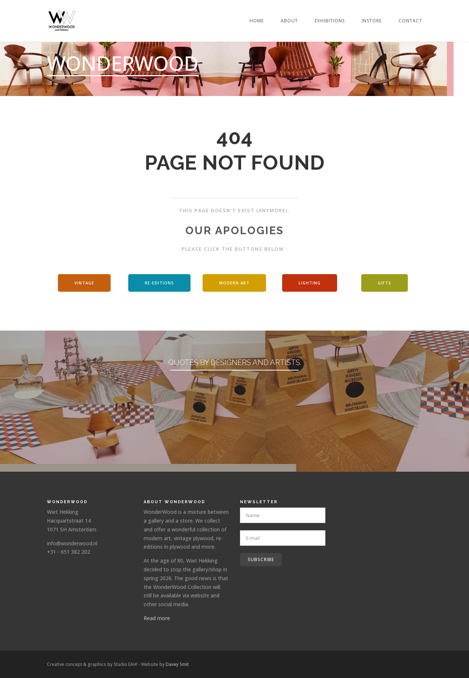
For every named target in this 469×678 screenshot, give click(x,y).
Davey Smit (177, 664)
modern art (234, 282)
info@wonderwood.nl (72, 543)
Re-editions (159, 282)
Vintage (84, 282)
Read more (157, 618)
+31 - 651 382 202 (68, 551)
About (289, 21)
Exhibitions (330, 21)
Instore (372, 21)
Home (257, 21)
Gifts (384, 282)
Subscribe (261, 559)
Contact (410, 21)
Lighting (310, 282)
